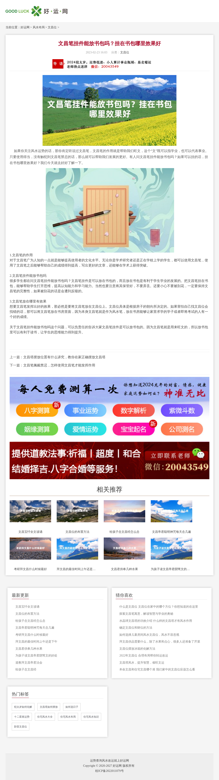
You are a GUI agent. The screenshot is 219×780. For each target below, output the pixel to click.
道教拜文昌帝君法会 (28, 662)
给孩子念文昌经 (25, 669)
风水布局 (39, 27)
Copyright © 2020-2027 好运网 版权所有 (108, 765)
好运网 (25, 27)
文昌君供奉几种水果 (124, 569)
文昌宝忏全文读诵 (30, 531)
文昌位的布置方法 (77, 531)
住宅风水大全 (45, 716)
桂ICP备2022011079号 (109, 770)
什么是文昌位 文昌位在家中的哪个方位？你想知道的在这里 (158, 606)
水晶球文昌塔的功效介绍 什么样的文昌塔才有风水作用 (155, 620)
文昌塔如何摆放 (49, 706)
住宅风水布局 (68, 716)
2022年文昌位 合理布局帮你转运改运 (143, 655)
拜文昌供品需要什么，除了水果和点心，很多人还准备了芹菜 (159, 641)
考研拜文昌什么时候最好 (30, 569)
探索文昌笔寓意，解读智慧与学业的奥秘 (146, 613)
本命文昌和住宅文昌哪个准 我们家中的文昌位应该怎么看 (157, 669)
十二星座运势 (22, 716)
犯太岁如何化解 (23, 706)
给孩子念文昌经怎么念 (124, 531)
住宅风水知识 (91, 716)
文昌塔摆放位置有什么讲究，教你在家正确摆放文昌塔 (64, 357)
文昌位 (52, 27)
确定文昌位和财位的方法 (135, 627)
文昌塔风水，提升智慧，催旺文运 (141, 662)
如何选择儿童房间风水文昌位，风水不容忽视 (149, 634)
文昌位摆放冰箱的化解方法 (137, 648)
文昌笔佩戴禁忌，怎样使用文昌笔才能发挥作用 (59, 365)
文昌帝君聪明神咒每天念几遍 (171, 531)
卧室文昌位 (20, 726)
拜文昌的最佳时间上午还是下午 (77, 569)
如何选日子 (71, 706)
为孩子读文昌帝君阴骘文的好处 (171, 569)
